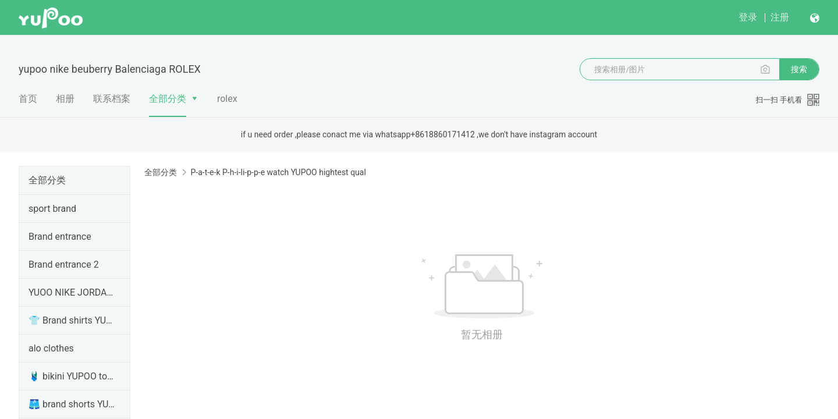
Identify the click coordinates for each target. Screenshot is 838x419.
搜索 (799, 69)
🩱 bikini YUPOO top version (72, 376)
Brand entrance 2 (64, 264)
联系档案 (111, 98)
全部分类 (167, 98)
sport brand (52, 208)
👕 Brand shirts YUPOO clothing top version (72, 320)
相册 (65, 98)
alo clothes (51, 348)
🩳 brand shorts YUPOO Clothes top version (72, 404)
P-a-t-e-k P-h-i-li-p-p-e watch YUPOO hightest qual (277, 172)
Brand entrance (60, 236)
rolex (227, 98)
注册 (779, 17)
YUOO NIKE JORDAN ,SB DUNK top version (72, 292)
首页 (28, 98)
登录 (747, 17)
